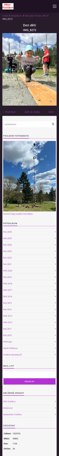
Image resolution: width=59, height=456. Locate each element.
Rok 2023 (7, 251)
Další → (53, 111)
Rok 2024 (29, 15)
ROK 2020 (7, 270)
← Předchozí (9, 111)
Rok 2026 (7, 231)
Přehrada (7, 341)
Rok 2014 (7, 309)
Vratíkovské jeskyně (12, 354)
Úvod (5, 15)
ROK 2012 (7, 322)
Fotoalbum (16, 15)
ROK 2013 (7, 315)
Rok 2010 (7, 335)
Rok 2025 (7, 238)
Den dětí (41, 15)
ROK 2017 (7, 290)
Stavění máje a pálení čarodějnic (18, 213)
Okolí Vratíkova (10, 348)
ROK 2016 (7, 296)
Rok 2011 (7, 328)
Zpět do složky (32, 111)
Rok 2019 (7, 277)
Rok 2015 (7, 302)
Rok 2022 (7, 257)
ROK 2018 (7, 283)
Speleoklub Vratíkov (12, 414)
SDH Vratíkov (9, 401)
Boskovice (8, 407)
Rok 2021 (7, 264)
